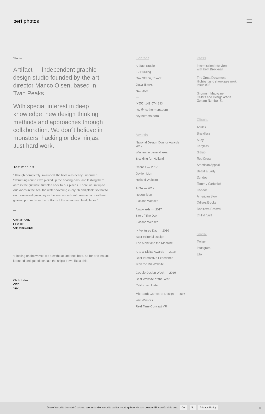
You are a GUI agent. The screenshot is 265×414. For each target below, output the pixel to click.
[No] (260, 408)
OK (184, 407)
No (192, 407)
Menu (249, 21)
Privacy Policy (208, 407)
